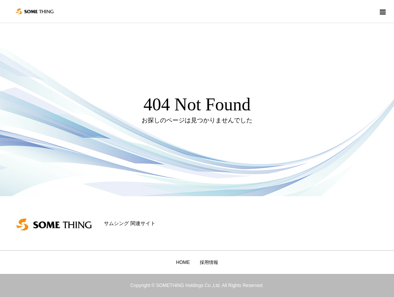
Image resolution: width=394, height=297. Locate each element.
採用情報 (209, 262)
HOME (183, 262)
